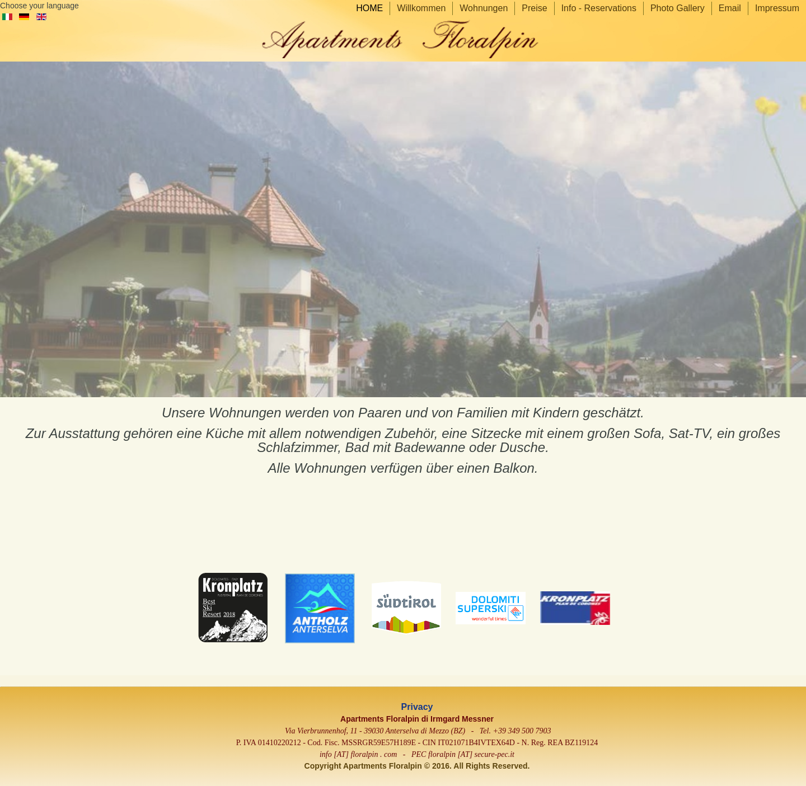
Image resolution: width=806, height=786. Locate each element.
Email (730, 8)
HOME (369, 8)
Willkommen (421, 8)
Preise (534, 8)
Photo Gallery (677, 8)
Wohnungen (484, 8)
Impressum (777, 8)
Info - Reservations (598, 8)
